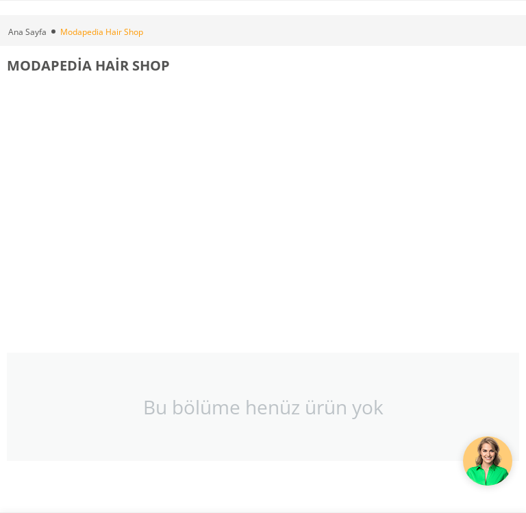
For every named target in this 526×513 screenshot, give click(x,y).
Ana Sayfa (27, 32)
